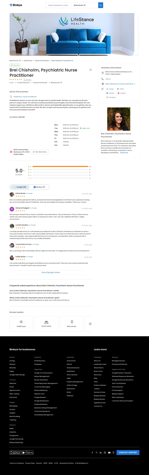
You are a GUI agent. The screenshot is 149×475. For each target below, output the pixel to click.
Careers (97, 388)
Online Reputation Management (46, 383)
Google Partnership (16, 439)
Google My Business (41, 400)
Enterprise (38, 364)
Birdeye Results (99, 399)
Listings (12, 360)
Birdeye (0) (38, 187)
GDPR (45, 463)
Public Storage (72, 385)
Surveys (12, 409)
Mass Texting (14, 393)
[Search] (100, 5)
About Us (97, 360)
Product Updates (100, 385)
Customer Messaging (42, 386)
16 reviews (27, 79)
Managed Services (118, 360)
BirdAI (12, 428)
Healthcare (28, 60)
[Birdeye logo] (16, 5)
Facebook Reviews (40, 404)
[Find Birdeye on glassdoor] (113, 452)
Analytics (13, 432)
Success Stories (99, 392)
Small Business (39, 360)
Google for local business (43, 372)
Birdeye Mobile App (16, 442)
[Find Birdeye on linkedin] (101, 452)
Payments (13, 397)
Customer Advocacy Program (122, 400)
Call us (107, 79)
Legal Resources (99, 402)
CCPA (56, 463)
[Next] (90, 323)
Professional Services (119, 364)
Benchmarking (15, 416)
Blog (95, 378)
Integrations (14, 435)
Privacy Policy (30, 463)
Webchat (13, 383)
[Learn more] (119, 119)
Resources (97, 374)
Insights (12, 412)
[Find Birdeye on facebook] (92, 452)
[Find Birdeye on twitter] (96, 452)
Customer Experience (42, 411)
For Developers (117, 390)
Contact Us (98, 406)
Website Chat (39, 393)
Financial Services (73, 367)
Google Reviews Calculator (121, 372)
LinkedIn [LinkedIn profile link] (110, 93)
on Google (29, 193)
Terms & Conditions (17, 463)
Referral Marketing (40, 390)
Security (39, 463)
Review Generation (41, 379)
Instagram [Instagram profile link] (111, 97)
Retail (69, 392)
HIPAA (51, 463)
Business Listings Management (45, 407)
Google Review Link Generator (122, 379)
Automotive (71, 360)
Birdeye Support (117, 393)
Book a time (98, 371)
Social (12, 386)
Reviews (12, 364)
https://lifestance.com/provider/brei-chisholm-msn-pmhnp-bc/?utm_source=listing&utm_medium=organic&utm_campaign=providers (120, 84)
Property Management (75, 381)
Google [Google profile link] (110, 89)
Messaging (13, 405)
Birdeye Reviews (99, 395)
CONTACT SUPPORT (128, 452)
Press (96, 381)
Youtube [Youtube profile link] (121, 93)
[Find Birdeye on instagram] (105, 452)
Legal (69, 378)
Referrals (13, 367)
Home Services (72, 374)
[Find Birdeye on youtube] (109, 452)
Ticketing (13, 419)
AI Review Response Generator (123, 376)
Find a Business (117, 386)
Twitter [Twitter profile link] (120, 89)
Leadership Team (100, 364)
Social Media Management (43, 414)
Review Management (42, 376)
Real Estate (71, 388)
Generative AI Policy (66, 463)
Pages (12, 371)
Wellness (70, 395)
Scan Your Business (119, 383)
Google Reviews (40, 397)
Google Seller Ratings (17, 374)
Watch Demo (98, 367)
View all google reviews (50, 272)
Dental (69, 364)
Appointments (15, 390)
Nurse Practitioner (42, 60)
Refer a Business (118, 397)
